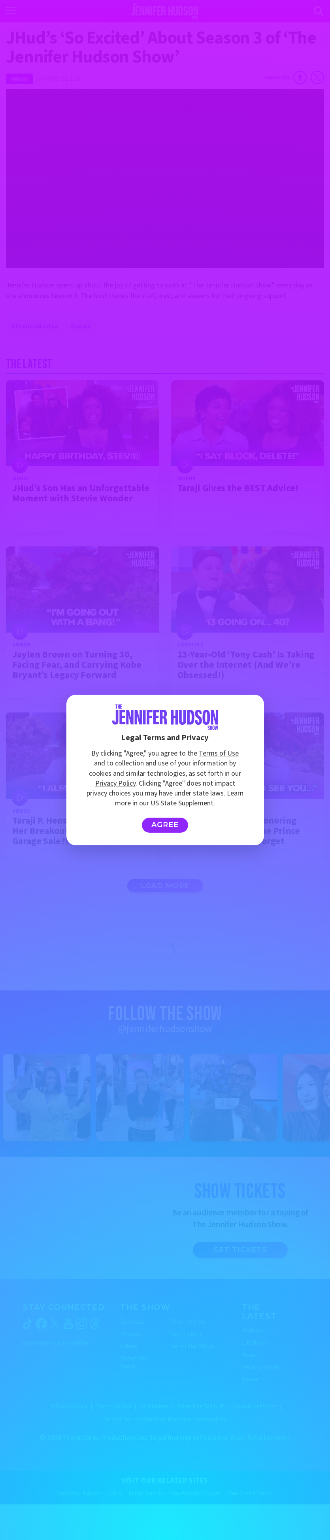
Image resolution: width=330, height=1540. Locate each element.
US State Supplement (182, 803)
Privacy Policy (115, 783)
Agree (165, 824)
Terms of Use (219, 753)
